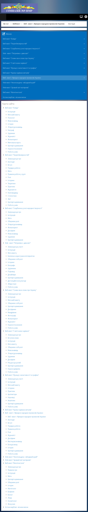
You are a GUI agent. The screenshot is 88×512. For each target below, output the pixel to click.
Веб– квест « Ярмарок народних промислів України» (44, 24)
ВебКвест (16, 24)
